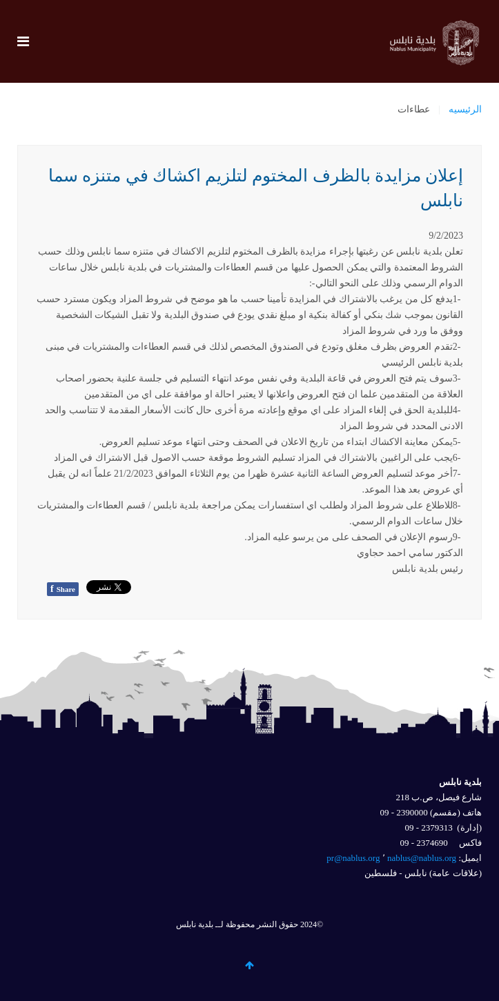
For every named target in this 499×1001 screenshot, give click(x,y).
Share (62, 589)
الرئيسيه (465, 109)
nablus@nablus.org (421, 858)
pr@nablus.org (353, 858)
